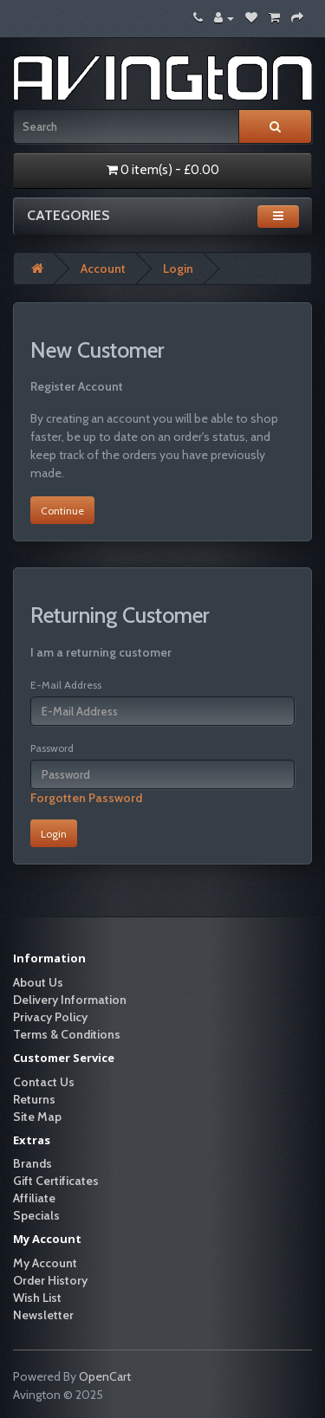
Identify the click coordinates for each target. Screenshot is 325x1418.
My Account (45, 1263)
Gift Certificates (56, 1180)
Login (178, 268)
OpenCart (105, 1376)
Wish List (37, 1297)
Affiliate (34, 1198)
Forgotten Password (86, 798)
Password (52, 747)
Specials (36, 1215)
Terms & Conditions (66, 1034)
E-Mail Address (65, 684)
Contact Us (44, 1082)
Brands (32, 1163)
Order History (50, 1280)
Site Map (37, 1116)
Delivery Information (70, 999)
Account (103, 268)
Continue (62, 510)
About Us (38, 982)
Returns (34, 1099)
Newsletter (43, 1315)
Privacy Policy (50, 1017)
